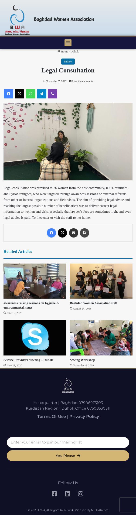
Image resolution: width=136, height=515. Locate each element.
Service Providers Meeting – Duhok (28, 360)
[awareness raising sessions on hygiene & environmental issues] (34, 281)
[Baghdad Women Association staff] (101, 281)
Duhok (75, 51)
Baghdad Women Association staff (93, 303)
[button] (68, 42)
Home (62, 51)
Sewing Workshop (82, 360)
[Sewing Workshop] (101, 337)
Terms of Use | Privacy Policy (68, 416)
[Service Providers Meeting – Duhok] (34, 337)
